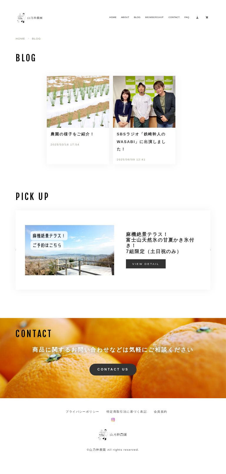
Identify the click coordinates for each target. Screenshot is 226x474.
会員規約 (160, 411)
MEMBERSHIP (154, 17)
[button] (15, 250)
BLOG (137, 17)
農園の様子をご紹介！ (72, 134)
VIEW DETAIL (145, 263)
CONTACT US (113, 369)
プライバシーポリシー (82, 411)
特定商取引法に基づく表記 (127, 411)
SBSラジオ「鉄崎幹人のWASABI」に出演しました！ (141, 141)
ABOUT (125, 17)
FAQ (187, 17)
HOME (112, 17)
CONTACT (174, 17)
